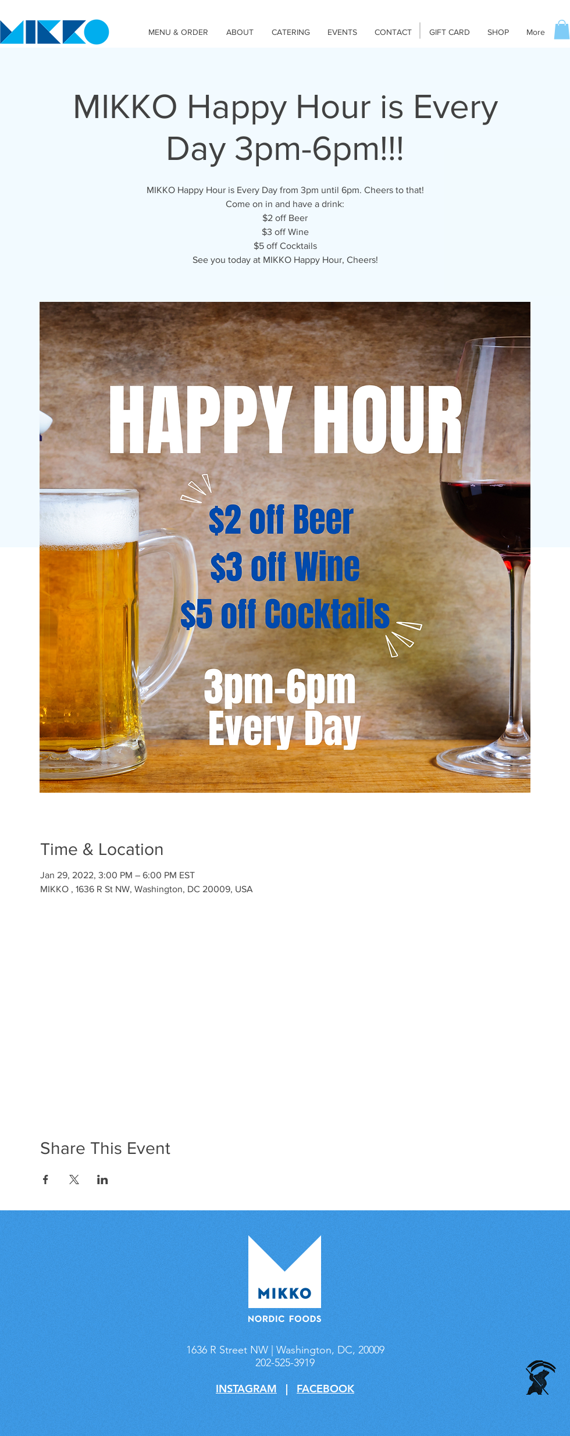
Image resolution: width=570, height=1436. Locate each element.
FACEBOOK (325, 1388)
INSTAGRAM (246, 1388)
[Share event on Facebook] (45, 1179)
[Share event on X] (74, 1179)
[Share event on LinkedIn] (102, 1179)
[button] (562, 29)
